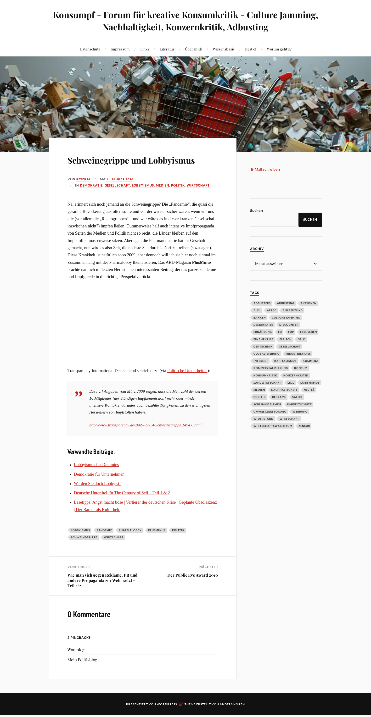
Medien (162, 199)
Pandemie (104, 543)
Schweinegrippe (84, 551)
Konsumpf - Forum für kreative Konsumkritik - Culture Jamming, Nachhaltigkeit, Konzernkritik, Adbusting (185, 20)
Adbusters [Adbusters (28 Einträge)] (262, 302)
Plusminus (156, 543)
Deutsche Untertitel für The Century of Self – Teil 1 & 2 (122, 506)
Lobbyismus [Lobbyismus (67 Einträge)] (310, 382)
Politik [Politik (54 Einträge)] (259, 396)
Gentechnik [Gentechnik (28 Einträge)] (263, 346)
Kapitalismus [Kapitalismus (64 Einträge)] (285, 360)
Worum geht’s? (279, 48)
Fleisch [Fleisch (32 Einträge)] (286, 339)
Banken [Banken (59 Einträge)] (259, 317)
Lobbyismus (143, 199)
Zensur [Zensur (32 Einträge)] (304, 425)
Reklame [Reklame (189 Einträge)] (279, 396)
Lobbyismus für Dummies (96, 478)
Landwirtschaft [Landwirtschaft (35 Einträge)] (267, 382)
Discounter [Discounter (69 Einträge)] (288, 324)
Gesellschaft (117, 199)
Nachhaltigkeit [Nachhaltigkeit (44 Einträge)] (284, 389)
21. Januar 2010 (122, 193)
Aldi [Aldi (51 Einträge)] (257, 310)
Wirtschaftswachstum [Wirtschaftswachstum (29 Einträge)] (272, 425)
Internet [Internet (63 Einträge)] (260, 360)
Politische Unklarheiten (187, 384)
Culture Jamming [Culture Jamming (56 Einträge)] (286, 317)
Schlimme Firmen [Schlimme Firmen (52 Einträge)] (267, 404)
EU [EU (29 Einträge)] (280, 331)
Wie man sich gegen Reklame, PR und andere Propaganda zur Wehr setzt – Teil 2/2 (102, 594)
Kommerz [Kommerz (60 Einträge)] (310, 360)
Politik (178, 199)
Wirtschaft (198, 199)
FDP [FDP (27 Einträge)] (291, 331)
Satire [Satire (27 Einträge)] (297, 396)
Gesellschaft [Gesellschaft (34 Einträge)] (290, 346)
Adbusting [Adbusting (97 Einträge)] (285, 302)
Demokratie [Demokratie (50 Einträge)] (263, 324)
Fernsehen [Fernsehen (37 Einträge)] (308, 331)
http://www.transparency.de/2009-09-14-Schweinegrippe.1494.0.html (145, 438)
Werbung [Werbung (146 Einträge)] (300, 411)
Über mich (193, 48)
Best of (250, 48)
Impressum (120, 48)
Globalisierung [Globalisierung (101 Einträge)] (266, 353)
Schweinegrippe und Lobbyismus (117, 166)
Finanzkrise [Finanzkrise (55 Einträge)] (263, 339)
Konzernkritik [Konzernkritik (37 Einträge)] (295, 375)
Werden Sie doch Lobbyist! (97, 497)
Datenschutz (90, 48)
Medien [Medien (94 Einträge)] (259, 389)
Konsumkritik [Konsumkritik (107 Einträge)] (265, 375)
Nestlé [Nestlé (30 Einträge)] (309, 389)
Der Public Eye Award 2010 (192, 588)
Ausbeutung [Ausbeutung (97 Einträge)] (293, 310)
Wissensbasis (224, 48)
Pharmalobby (130, 543)
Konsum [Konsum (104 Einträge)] (300, 367)
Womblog (75, 663)
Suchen (256, 210)
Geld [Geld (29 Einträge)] (301, 339)
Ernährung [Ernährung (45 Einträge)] (262, 331)
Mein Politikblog (82, 673)
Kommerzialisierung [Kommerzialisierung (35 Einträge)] (270, 367)
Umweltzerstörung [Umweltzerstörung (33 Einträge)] (269, 411)
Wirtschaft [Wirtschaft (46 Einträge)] (289, 418)
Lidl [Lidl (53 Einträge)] (290, 382)
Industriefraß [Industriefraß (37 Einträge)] (298, 353)
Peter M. (84, 193)
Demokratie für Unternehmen (99, 487)
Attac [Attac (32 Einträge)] (271, 310)
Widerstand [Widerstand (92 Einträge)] (263, 418)
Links (144, 48)
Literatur (167, 48)
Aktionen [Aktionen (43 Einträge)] (308, 302)
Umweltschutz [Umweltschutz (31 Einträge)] (299, 404)
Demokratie (91, 199)
